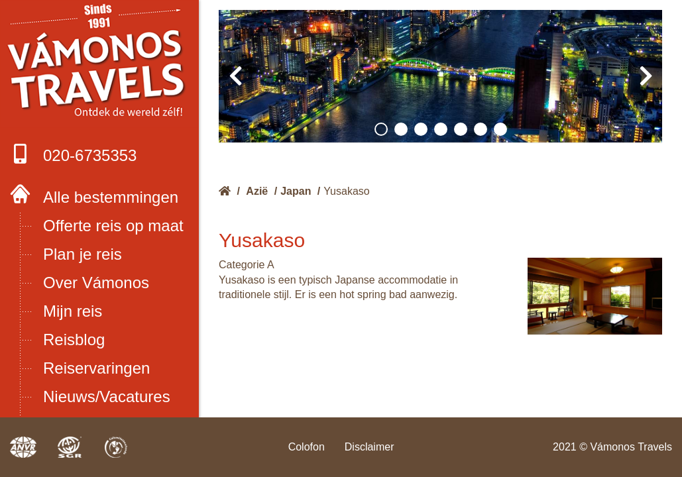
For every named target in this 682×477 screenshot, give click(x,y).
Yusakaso (346, 191)
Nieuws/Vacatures (106, 396)
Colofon (306, 446)
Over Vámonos (96, 283)
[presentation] (235, 76)
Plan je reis (82, 254)
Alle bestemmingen (110, 197)
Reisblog (74, 339)
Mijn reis (72, 311)
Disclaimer (369, 446)
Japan (295, 191)
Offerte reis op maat (113, 226)
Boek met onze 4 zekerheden (100, 64)
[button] (381, 129)
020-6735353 (73, 154)
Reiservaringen (96, 368)
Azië (257, 191)
